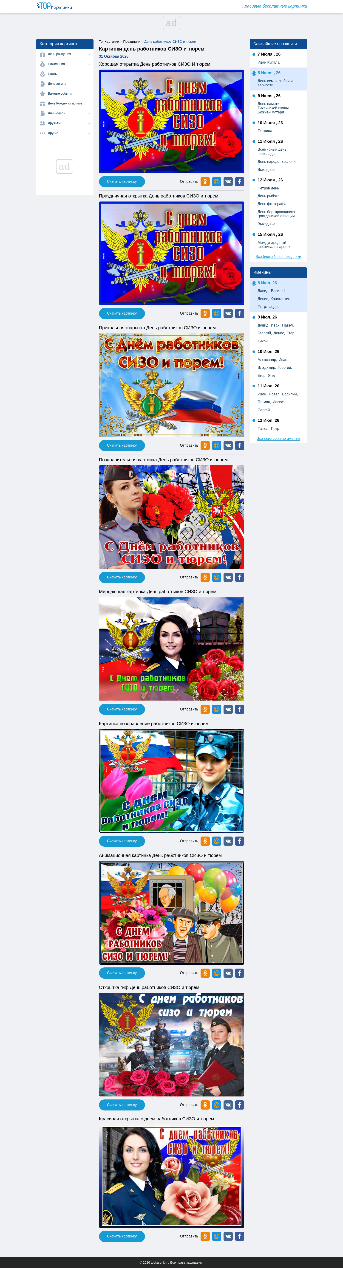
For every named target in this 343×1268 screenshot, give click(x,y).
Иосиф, (279, 402)
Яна (271, 376)
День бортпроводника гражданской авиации (276, 214)
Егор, (290, 333)
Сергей (264, 410)
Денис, (263, 299)
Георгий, (265, 333)
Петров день (268, 188)
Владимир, (267, 367)
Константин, (281, 299)
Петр (275, 429)
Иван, (276, 325)
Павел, (288, 325)
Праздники (131, 41)
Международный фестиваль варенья (275, 245)
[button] (228, 181)
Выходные (266, 170)
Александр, (267, 360)
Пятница (265, 131)
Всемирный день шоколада (272, 151)
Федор (274, 307)
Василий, (278, 291)
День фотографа (272, 204)
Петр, (262, 307)
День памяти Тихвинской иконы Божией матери (273, 108)
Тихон (263, 341)
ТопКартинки (109, 41)
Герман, (264, 402)
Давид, (263, 291)
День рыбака (269, 196)
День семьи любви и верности (275, 83)
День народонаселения (278, 161)
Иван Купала (269, 62)
